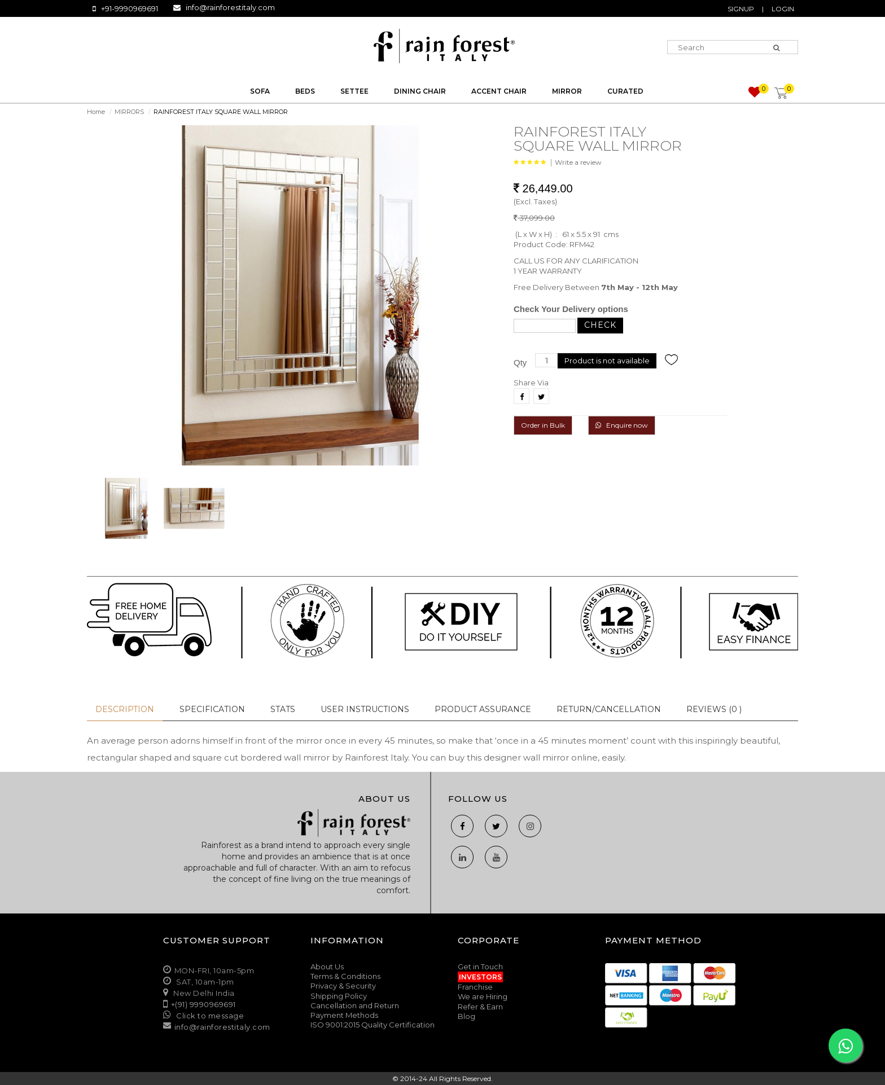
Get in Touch (480, 966)
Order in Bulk (543, 425)
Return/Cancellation (609, 709)
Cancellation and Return (354, 1005)
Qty (520, 362)
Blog (466, 1016)
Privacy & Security (343, 985)
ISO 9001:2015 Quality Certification (372, 1024)
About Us (327, 966)
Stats (282, 709)
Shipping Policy (338, 995)
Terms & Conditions (345, 976)
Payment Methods (344, 1015)
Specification (212, 709)
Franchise (475, 986)
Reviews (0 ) (714, 709)
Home (96, 112)
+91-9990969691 (129, 8)
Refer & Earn (480, 1006)
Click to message (209, 1015)
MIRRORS (129, 112)
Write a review (578, 162)
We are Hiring (482, 996)
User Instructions (365, 709)
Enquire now (621, 425)
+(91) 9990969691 (203, 1004)
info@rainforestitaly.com (230, 7)
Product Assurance (483, 709)
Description (124, 709)
